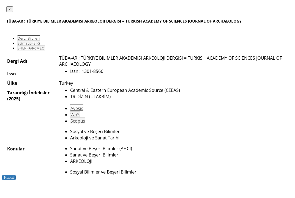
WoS (75, 115)
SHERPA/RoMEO (31, 48)
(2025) (13, 99)
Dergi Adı (17, 61)
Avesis (76, 108)
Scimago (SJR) (29, 43)
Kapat (9, 177)
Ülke (12, 83)
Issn (11, 74)
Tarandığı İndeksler (28, 93)
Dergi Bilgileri (29, 38)
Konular (15, 149)
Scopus (77, 121)
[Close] (9, 9)
